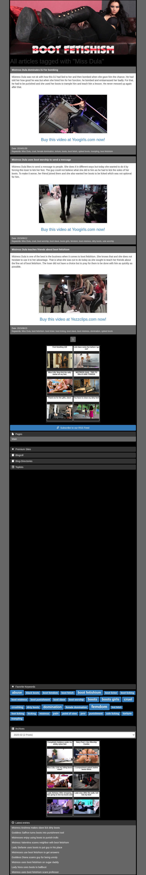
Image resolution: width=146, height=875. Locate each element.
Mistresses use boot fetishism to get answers (35, 852)
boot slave (54, 241)
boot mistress (85, 241)
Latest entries (21, 822)
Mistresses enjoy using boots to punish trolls (35, 837)
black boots (32, 692)
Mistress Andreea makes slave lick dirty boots (36, 827)
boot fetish (72, 151)
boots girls (64, 241)
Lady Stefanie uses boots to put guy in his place (37, 847)
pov (82, 713)
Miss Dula (26, 151)
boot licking (61, 331)
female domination (45, 151)
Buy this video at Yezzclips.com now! (73, 319)
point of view (69, 713)
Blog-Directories (22, 461)
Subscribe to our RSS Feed (73, 427)
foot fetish (116, 707)
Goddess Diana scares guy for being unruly (34, 857)
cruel (34, 151)
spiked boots (84, 151)
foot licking (17, 713)
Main (14, 439)
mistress (44, 713)
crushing (17, 707)
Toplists (17, 467)
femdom (74, 241)
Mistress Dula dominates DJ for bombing (35, 70)
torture (58, 151)
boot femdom (50, 692)
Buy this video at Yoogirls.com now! (73, 139)
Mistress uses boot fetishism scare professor (35, 872)
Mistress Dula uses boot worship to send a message (41, 159)
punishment (96, 713)
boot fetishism (106, 151)
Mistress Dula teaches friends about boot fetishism (40, 249)
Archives (18, 728)
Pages (17, 434)
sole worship (108, 241)
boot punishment (40, 699)
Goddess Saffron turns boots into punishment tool (38, 832)
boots (64, 151)
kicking (32, 713)
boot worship (43, 241)
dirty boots (97, 241)
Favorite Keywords (23, 686)
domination (95, 331)
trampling (95, 151)
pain (56, 713)
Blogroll (17, 455)
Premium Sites (21, 449)
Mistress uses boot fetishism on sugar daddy (35, 862)
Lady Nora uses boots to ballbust (29, 867)
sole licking (112, 713)
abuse (17, 692)
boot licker (50, 331)
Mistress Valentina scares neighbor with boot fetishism (40, 842)
